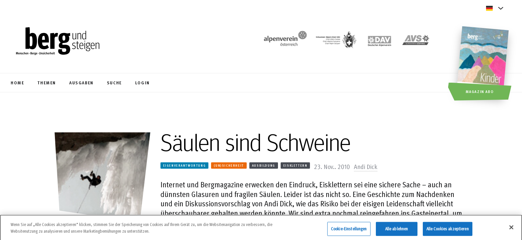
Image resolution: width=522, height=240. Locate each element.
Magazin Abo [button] (480, 91)
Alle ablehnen (396, 230)
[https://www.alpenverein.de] (379, 42)
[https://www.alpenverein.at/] (284, 42)
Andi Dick (366, 166)
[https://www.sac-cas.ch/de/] (335, 42)
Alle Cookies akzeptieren (447, 230)
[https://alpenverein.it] (416, 41)
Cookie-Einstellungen (349, 230)
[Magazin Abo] (483, 64)
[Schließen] (511, 228)
